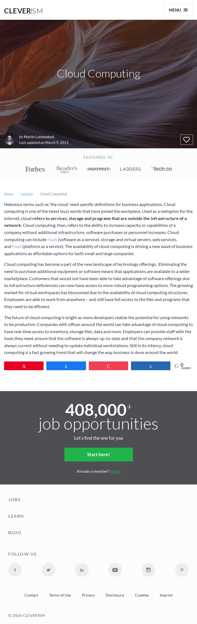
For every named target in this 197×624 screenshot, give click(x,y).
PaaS (16, 246)
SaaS (52, 239)
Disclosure (115, 595)
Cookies (142, 595)
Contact (31, 595)
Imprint (166, 595)
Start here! (98, 454)
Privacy (88, 595)
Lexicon (27, 194)
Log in (115, 471)
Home (9, 194)
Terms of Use (60, 595)
